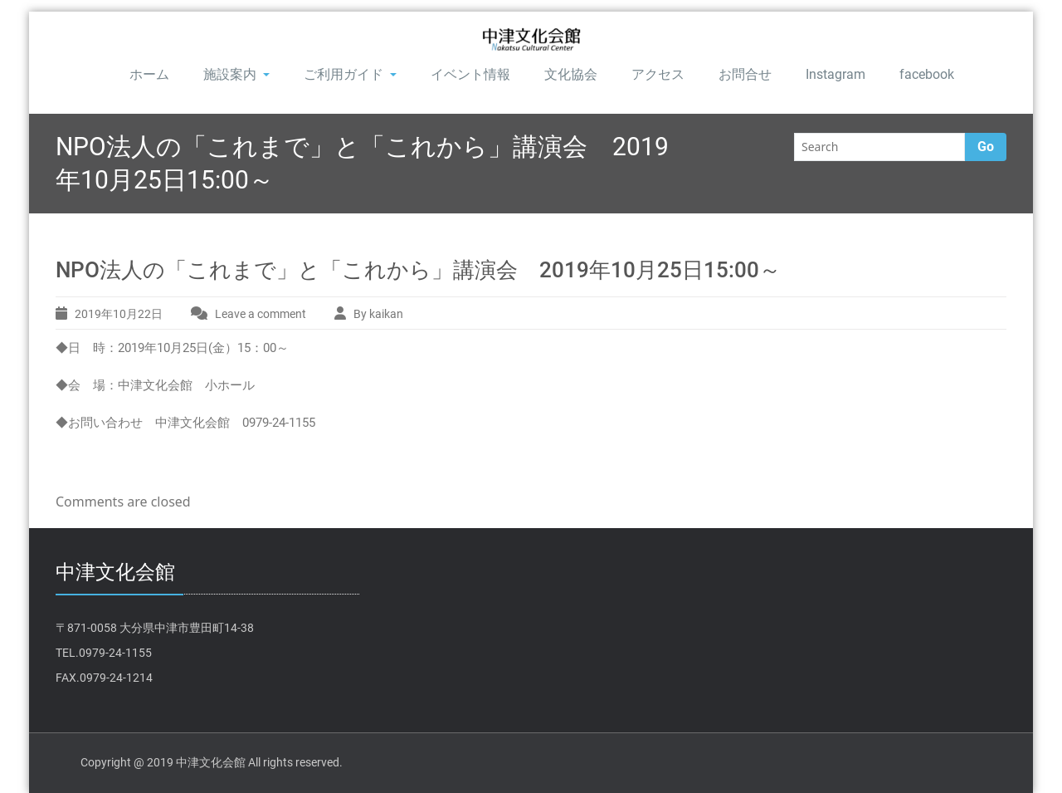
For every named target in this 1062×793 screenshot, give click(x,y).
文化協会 (570, 74)
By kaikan (378, 314)
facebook (926, 74)
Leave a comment (260, 314)
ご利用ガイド (350, 74)
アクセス (657, 74)
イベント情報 (470, 74)
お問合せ (745, 74)
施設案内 (236, 74)
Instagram (835, 74)
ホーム (149, 74)
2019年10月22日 (119, 314)
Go (985, 146)
